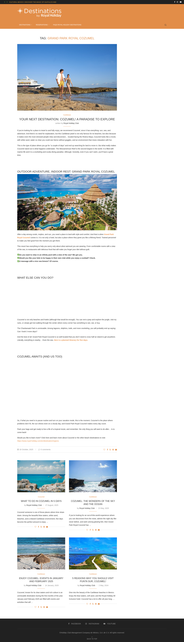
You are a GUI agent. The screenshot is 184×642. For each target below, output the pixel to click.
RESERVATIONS (42, 25)
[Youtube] (180, 2)
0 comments (44, 449)
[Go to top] (92, 639)
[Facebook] (174, 2)
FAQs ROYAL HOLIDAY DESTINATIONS (67, 25)
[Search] (165, 25)
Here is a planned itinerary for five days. (71, 340)
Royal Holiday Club (71, 123)
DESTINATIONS (24, 25)
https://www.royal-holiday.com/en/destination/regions (38, 441)
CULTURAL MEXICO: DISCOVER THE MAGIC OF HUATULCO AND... (33, 2)
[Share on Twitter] (110, 449)
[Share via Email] (116, 450)
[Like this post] (104, 450)
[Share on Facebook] (107, 450)
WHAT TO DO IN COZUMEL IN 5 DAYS (41, 501)
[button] (5, 2)
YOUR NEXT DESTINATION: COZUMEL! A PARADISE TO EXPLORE (67, 119)
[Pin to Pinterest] (113, 450)
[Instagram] (177, 2)
